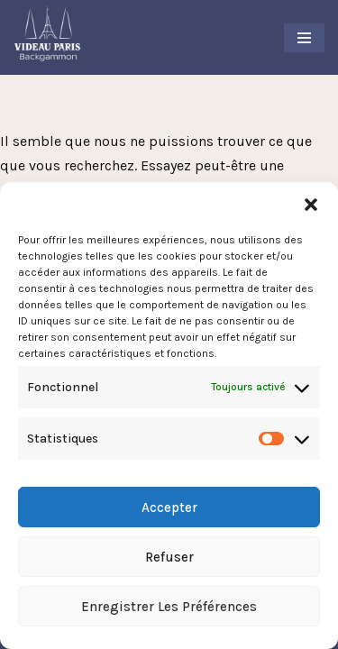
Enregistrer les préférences (169, 607)
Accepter (169, 507)
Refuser (169, 557)
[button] (311, 205)
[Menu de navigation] (304, 37)
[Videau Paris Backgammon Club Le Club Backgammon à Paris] (47, 33)
